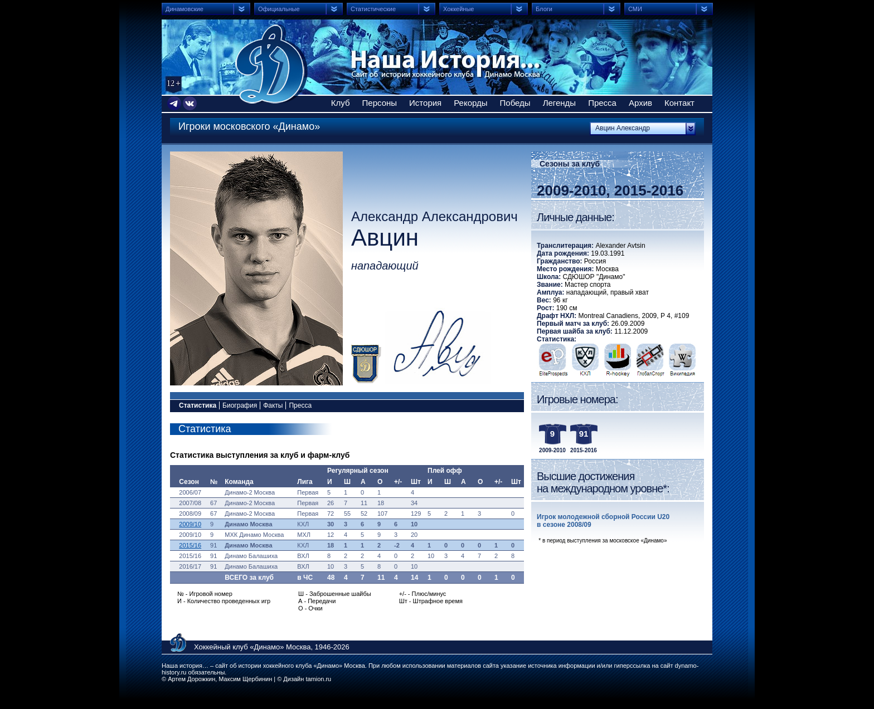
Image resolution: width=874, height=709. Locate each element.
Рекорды (470, 102)
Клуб (340, 102)
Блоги (544, 9)
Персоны (379, 102)
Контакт (679, 102)
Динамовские (184, 9)
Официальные (279, 9)
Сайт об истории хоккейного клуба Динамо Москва (271, 64)
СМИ (635, 9)
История (425, 102)
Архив (640, 102)
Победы (515, 102)
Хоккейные (458, 9)
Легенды (559, 102)
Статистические (373, 9)
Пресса (602, 102)
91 (584, 433)
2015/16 (190, 545)
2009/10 (190, 524)
